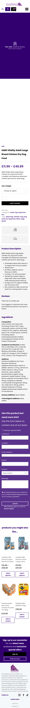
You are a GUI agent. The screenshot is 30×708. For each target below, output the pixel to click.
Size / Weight (6, 188)
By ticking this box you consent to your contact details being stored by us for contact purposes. (15, 496)
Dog (16, 215)
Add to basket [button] (8, 622)
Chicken (17, 219)
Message (5, 481)
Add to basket (15, 205)
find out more (15, 661)
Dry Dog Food (11, 221)
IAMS (18, 221)
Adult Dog (9, 219)
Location (5, 445)
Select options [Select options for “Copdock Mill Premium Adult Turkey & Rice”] (22, 576)
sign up (15, 656)
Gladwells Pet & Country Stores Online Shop (14, 4)
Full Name (5, 436)
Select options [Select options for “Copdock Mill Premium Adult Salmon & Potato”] (8, 576)
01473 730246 (9, 511)
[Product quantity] (4, 200)
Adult (12, 215)
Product (4, 471)
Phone (4, 462)
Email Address (7, 454)
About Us (15, 706)
